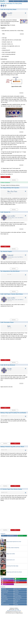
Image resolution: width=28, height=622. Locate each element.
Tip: (10, 187)
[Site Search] (23, 1)
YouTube (17, 582)
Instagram (4, 584)
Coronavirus (17, 592)
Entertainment (4, 595)
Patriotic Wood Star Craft (10, 559)
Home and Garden (5, 599)
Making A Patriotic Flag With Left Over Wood (13, 541)
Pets (2, 602)
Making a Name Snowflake (10, 553)
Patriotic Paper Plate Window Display (12, 565)
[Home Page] (4, 0)
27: (11, 489)
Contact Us (19, 610)
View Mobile (17, 609)
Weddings (16, 604)
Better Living (4, 588)
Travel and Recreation (5, 604)
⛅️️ (21, 611)
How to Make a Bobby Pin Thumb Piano (12, 547)
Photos (16, 602)
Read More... (5, 443)
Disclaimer (9, 610)
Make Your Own (17, 599)
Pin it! (5, 246)
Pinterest (4, 582)
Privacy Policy (13, 610)
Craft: (8, 9)
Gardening (17, 578)
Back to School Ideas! (6, 578)
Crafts (3, 535)
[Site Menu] (13, 1)
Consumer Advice (5, 592)
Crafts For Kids (11, 535)
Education (16, 594)
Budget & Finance (18, 588)
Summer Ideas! (5, 580)
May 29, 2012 (20, 535)
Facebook (17, 580)
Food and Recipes (18, 595)
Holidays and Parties (18, 597)
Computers (16, 590)
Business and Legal (5, 590)
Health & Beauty (4, 597)
